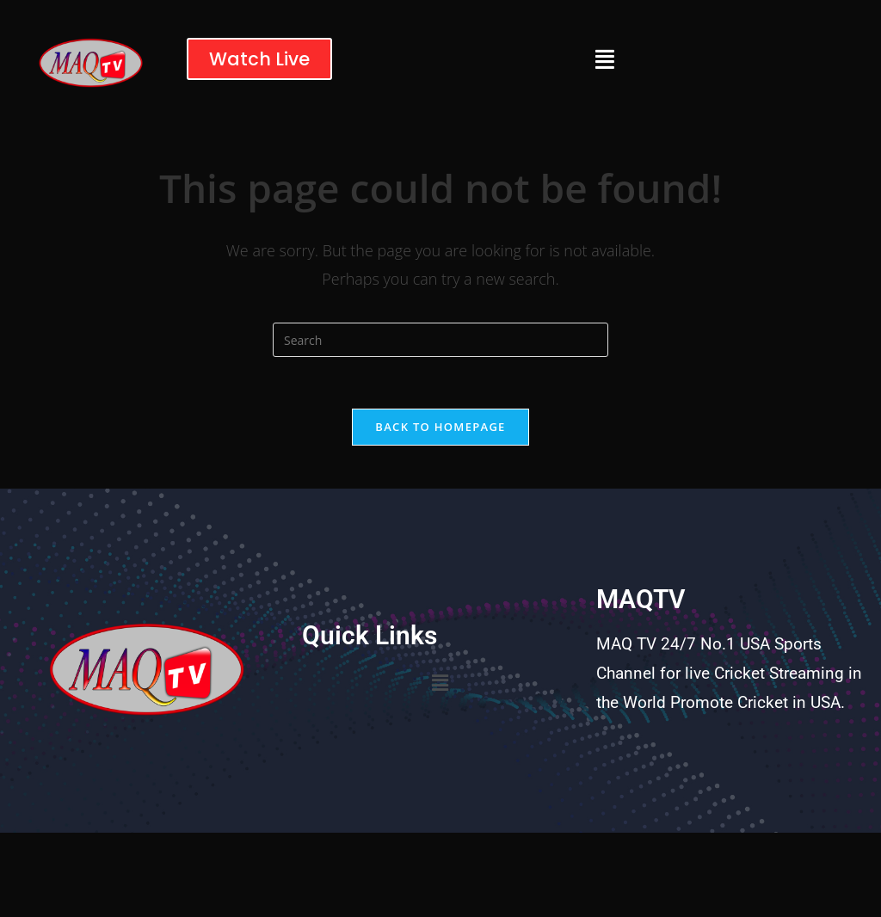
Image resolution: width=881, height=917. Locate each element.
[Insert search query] (440, 340)
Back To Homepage (440, 426)
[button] (605, 58)
